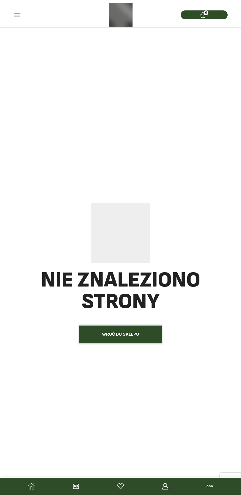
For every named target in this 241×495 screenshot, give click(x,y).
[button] (120, 334)
